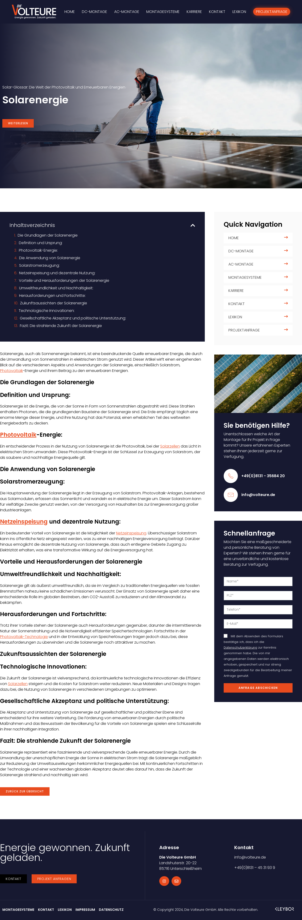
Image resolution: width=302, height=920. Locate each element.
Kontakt (236, 304)
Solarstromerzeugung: (39, 265)
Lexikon (235, 317)
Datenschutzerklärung (240, 648)
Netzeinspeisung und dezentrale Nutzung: (57, 273)
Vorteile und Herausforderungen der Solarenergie (64, 280)
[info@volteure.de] (231, 495)
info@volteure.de (258, 494)
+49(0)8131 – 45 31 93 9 (254, 867)
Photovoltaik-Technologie (24, 636)
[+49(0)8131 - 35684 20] (231, 476)
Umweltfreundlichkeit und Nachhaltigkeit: (56, 288)
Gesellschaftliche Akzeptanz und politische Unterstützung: (73, 318)
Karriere (236, 290)
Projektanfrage (244, 330)
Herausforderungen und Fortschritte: (52, 295)
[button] (192, 225)
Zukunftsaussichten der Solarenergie (53, 303)
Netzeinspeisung (24, 521)
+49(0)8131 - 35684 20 (263, 476)
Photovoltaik (11, 370)
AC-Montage (240, 264)
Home (233, 238)
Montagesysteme (245, 277)
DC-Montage (241, 251)
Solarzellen (170, 446)
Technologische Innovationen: (47, 310)
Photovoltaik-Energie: (38, 250)
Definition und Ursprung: (41, 243)
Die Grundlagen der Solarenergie (48, 235)
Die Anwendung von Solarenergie (49, 258)
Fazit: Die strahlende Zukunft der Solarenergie (61, 325)
